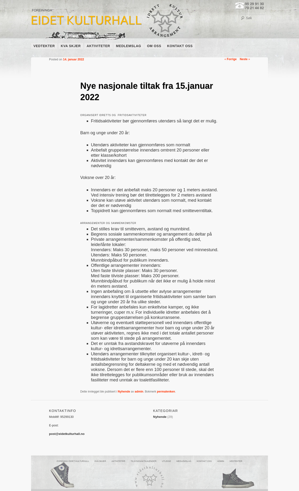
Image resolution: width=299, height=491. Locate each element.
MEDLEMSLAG (128, 46)
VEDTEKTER (44, 46)
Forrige (230, 59)
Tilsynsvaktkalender (143, 461)
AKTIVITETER (98, 46)
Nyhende (124, 391)
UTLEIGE (166, 461)
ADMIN (220, 461)
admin (139, 391)
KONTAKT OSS (180, 46)
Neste (245, 59)
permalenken (166, 391)
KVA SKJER (71, 46)
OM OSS (154, 46)
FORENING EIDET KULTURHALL (73, 461)
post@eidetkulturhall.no (67, 434)
